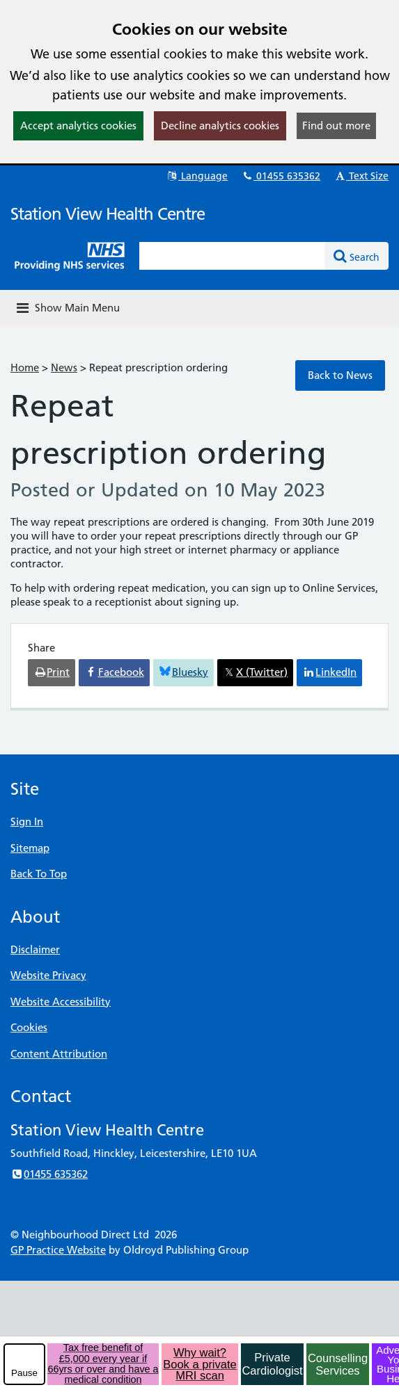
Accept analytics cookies (78, 125)
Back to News (340, 375)
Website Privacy (48, 975)
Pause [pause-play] (24, 1373)
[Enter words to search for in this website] (232, 256)
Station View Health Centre (107, 214)
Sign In (26, 821)
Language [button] (197, 176)
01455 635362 (280, 176)
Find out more (336, 125)
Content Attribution (58, 1053)
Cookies (28, 1027)
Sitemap (29, 848)
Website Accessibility (60, 1001)
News (64, 367)
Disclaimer (35, 949)
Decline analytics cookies (220, 125)
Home (24, 367)
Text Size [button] (361, 176)
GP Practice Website (58, 1249)
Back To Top (38, 873)
